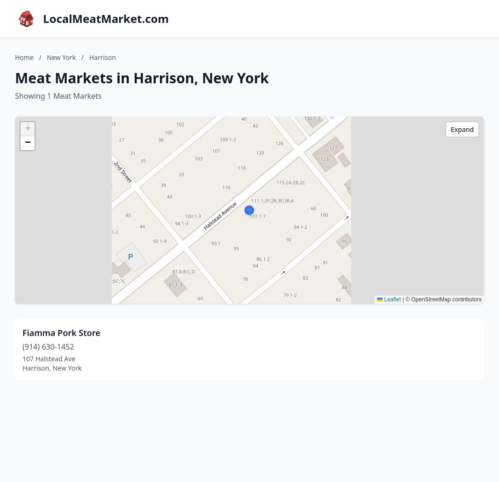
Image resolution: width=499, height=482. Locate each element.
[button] (249, 210)
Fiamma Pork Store (61, 332)
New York (61, 57)
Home (24, 57)
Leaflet (389, 299)
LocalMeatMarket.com (106, 18)
